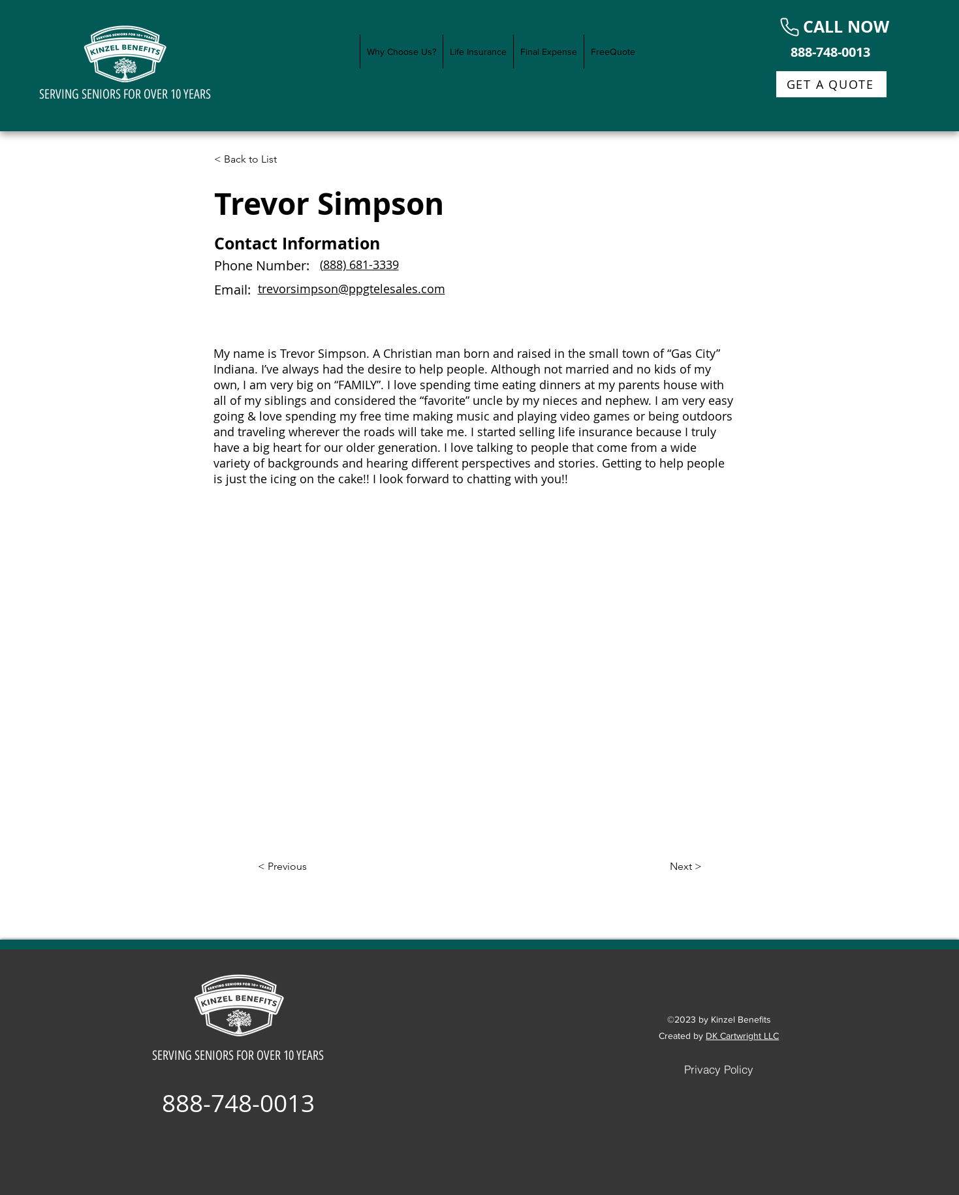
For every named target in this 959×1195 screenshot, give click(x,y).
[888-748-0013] (831, 52)
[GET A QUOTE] (831, 84)
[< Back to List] (257, 159)
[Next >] (669, 866)
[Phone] (789, 27)
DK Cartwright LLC (742, 1035)
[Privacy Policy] (719, 1069)
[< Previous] (301, 866)
